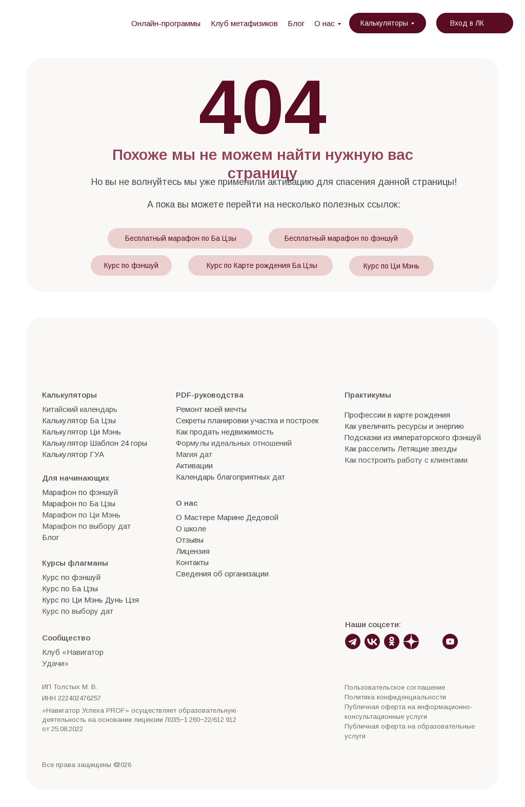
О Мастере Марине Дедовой (227, 517)
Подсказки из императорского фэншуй (413, 437)
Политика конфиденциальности (395, 697)
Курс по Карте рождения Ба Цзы (262, 265)
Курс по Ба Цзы (70, 588)
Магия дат (194, 454)
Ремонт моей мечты (211, 409)
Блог (296, 23)
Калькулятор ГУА (73, 454)
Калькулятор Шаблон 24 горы (94, 443)
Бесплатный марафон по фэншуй (341, 238)
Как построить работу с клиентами (406, 460)
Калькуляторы (384, 23)
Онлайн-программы (165, 23)
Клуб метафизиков (244, 23)
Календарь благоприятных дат (230, 476)
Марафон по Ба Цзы (78, 503)
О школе (191, 528)
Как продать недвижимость (225, 431)
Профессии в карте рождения (397, 414)
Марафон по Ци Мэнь (81, 514)
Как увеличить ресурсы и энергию (404, 426)
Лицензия (193, 551)
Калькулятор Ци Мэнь (81, 431)
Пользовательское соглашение (395, 687)
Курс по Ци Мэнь (391, 266)
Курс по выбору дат (77, 611)
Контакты (192, 562)
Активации (194, 465)
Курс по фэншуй (131, 265)
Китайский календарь (79, 409)
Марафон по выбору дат (86, 526)
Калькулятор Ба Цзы (79, 420)
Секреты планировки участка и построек (247, 420)
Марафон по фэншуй (80, 492)
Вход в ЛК (467, 23)
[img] (71, 23)
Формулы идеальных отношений (234, 443)
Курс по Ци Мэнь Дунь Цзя (90, 599)
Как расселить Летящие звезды (401, 448)
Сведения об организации (222, 573)
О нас (324, 23)
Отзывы (190, 539)
